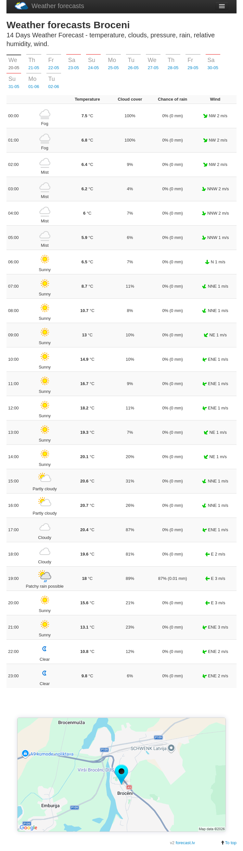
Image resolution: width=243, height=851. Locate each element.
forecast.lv (185, 842)
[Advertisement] (121, 703)
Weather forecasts (49, 5)
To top (229, 842)
